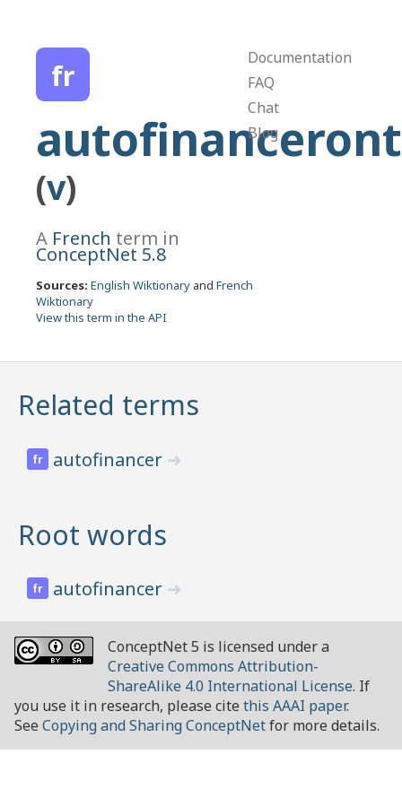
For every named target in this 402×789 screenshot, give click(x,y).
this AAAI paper (294, 705)
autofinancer (110, 459)
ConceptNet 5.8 (101, 254)
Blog (263, 133)
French (81, 238)
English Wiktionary (140, 285)
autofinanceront (219, 138)
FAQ (261, 82)
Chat (263, 107)
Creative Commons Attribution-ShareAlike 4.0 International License (230, 676)
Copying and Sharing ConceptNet (154, 725)
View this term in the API (101, 317)
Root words (92, 534)
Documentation (300, 57)
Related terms (108, 404)
